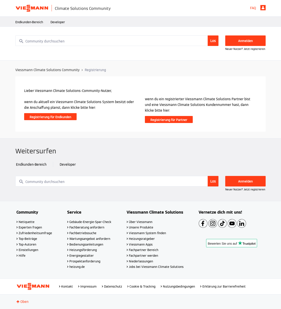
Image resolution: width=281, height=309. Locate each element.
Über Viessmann (140, 222)
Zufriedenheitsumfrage (35, 233)
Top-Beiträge (28, 239)
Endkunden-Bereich (29, 22)
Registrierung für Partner (168, 120)
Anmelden (263, 7)
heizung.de (77, 267)
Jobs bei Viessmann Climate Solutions (156, 267)
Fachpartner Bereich (143, 250)
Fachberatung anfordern (86, 227)
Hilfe (22, 256)
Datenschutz (113, 286)
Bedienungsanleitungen (86, 244)
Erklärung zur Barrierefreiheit (224, 286)
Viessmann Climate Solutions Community (47, 70)
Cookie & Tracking (142, 286)
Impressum (88, 286)
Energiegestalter (81, 256)
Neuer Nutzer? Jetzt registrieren (245, 49)
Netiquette (26, 222)
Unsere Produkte (141, 227)
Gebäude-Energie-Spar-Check (90, 222)
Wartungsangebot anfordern (89, 239)
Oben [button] (24, 302)
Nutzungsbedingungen (179, 286)
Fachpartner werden (143, 256)
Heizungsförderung (83, 250)
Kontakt (67, 286)
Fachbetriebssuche (82, 233)
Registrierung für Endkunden (50, 117)
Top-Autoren (27, 244)
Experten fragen (30, 227)
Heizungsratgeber (142, 239)
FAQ (253, 8)
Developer (57, 22)
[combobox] (117, 40)
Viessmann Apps (141, 244)
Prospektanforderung (84, 261)
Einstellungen (28, 250)
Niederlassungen (141, 261)
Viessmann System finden (147, 233)
